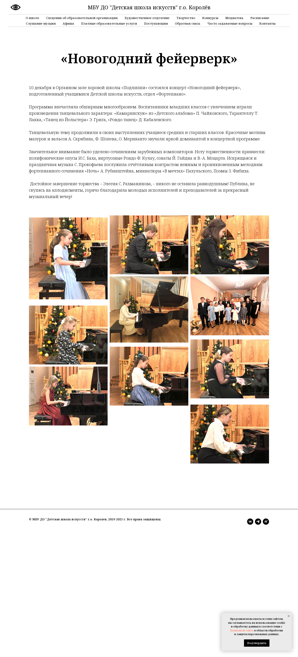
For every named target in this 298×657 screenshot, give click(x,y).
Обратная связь (187, 23)
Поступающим (156, 23)
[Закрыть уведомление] (289, 616)
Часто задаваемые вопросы (229, 23)
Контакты (267, 23)
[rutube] (266, 521)
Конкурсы (210, 18)
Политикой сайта (242, 630)
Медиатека (234, 18)
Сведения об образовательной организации (82, 18)
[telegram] (258, 521)
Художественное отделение (147, 18)
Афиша (68, 23)
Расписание (259, 18)
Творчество (186, 18)
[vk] (250, 521)
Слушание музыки (41, 23)
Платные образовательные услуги (109, 23)
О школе (32, 18)
